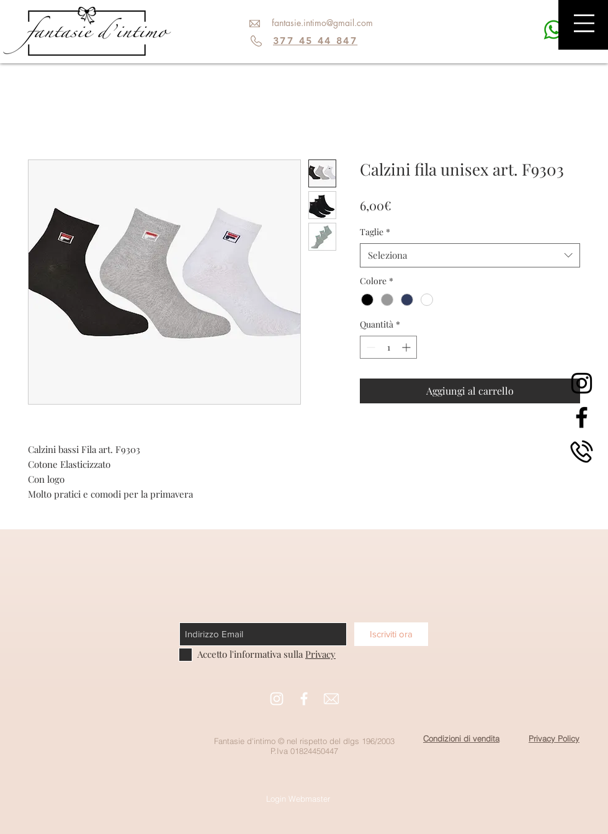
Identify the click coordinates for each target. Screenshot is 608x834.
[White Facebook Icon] (304, 698)
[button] (584, 23)
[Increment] (407, 347)
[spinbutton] (388, 347)
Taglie (375, 232)
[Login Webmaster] (298, 798)
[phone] (582, 451)
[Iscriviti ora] (391, 634)
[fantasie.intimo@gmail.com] (322, 23)
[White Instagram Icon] (276, 698)
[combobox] (470, 255)
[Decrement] (369, 347)
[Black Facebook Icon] (582, 417)
